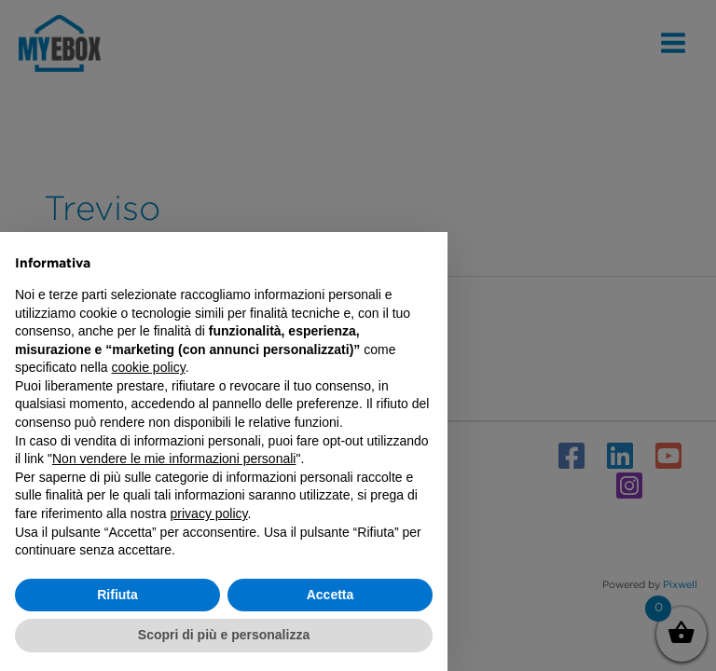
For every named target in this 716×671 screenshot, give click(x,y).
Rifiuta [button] (117, 594)
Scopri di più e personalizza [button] (224, 634)
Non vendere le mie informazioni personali (174, 458)
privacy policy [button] (209, 513)
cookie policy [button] (149, 367)
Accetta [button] (330, 594)
